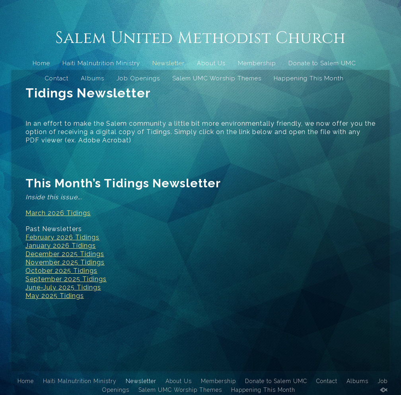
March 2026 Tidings (58, 213)
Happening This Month (309, 78)
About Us (211, 63)
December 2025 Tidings (64, 254)
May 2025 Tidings (54, 296)
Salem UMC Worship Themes (216, 78)
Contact (56, 78)
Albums (92, 78)
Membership (257, 63)
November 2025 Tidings (65, 262)
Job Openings (138, 78)
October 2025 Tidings (61, 270)
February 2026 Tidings (62, 237)
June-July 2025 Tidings (63, 287)
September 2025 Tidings (66, 279)
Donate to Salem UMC (322, 63)
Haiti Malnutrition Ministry (101, 63)
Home (41, 63)
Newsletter (168, 63)
